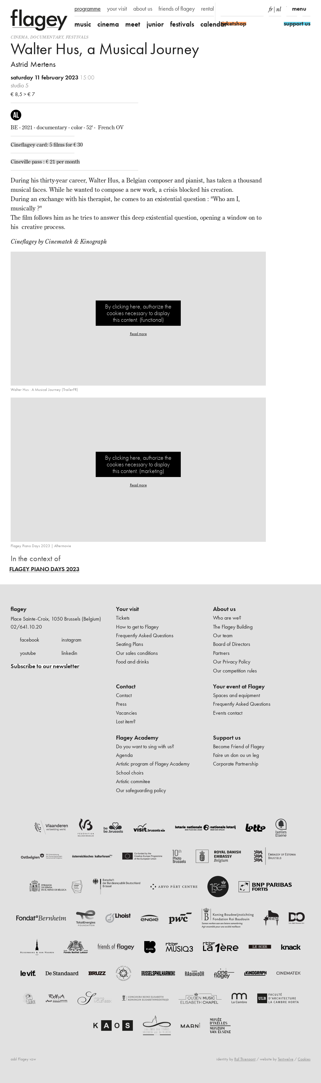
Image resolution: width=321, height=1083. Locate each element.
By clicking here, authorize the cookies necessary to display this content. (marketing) (138, 464)
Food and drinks (132, 661)
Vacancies (126, 712)
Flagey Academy (137, 737)
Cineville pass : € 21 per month (45, 161)
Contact (126, 686)
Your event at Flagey (239, 686)
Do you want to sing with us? (145, 746)
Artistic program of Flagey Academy (152, 763)
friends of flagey (177, 8)
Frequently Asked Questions (144, 635)
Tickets (123, 617)
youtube (28, 653)
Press (121, 703)
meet (132, 24)
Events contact (227, 712)
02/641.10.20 (26, 626)
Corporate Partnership (235, 763)
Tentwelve (285, 1059)
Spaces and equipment (236, 695)
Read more (138, 333)
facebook (29, 639)
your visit (117, 8)
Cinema (19, 37)
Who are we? (227, 617)
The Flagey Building (233, 626)
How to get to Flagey (137, 626)
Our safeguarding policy (141, 790)
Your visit (127, 609)
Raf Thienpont (245, 1059)
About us (224, 609)
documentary (46, 37)
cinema (108, 24)
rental (207, 8)
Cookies (304, 1059)
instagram (71, 639)
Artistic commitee (133, 781)
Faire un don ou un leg (236, 755)
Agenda (124, 755)
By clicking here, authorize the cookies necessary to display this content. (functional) (138, 312)
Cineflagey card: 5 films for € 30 (47, 144)
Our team (223, 635)
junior (155, 24)
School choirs (130, 772)
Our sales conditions (137, 653)
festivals (182, 24)
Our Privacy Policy (231, 661)
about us (142, 8)
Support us (227, 737)
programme (87, 8)
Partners (221, 653)
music (82, 24)
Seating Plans (129, 644)
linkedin (69, 653)
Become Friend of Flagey (238, 746)
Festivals (77, 37)
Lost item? (126, 721)
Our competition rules (235, 670)
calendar (213, 24)
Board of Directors (231, 644)
